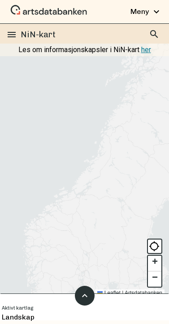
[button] (154, 263)
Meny (146, 11)
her (146, 49)
